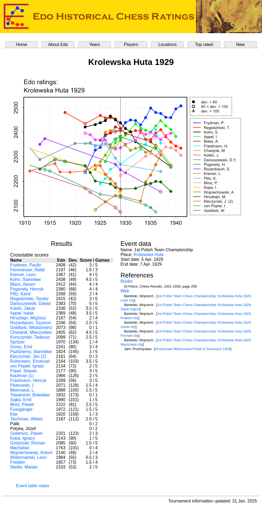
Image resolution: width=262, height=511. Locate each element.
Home (21, 44)
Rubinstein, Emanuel (30, 361)
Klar (14, 414)
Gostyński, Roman (27, 443)
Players (131, 44)
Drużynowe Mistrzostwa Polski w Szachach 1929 (192, 349)
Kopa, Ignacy (22, 438)
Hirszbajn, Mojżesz (28, 318)
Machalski (19, 448)
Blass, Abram (22, 284)
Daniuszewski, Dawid (30, 303)
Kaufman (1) (22, 375)
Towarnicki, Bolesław (30, 395)
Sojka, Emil (21, 399)
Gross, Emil (21, 346)
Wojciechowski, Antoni (31, 452)
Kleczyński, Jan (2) (28, 356)
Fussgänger (21, 409)
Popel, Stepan (23, 371)
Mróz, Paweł (22, 404)
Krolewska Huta (149, 254)
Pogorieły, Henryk (27, 289)
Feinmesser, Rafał (27, 270)
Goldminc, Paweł (26, 433)
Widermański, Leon (28, 457)
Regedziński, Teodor (29, 298)
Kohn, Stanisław (25, 279)
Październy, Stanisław (31, 351)
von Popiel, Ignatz (27, 366)
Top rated (204, 44)
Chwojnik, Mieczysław (31, 332)
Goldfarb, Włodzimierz (31, 327)
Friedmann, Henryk (28, 380)
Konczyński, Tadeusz (30, 337)
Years (94, 44)
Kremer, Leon (23, 274)
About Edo (58, 44)
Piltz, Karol (20, 294)
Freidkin (17, 462)
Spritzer (17, 342)
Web (125, 291)
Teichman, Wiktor (26, 419)
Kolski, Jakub (22, 308)
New (240, 44)
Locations (167, 44)
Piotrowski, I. (22, 385)
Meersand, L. (22, 390)
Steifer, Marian (24, 467)
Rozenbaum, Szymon (30, 322)
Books (126, 281)
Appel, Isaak (22, 313)
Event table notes (32, 485)
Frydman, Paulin (25, 265)
